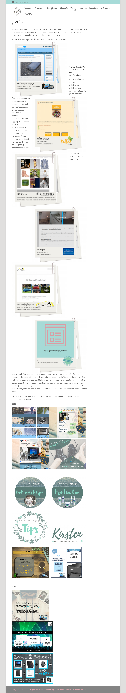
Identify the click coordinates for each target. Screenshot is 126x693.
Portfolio (52, 9)
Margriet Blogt (68, 9)
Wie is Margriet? (89, 9)
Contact (29, 14)
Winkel (104, 9)
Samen (39, 9)
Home (27, 9)
